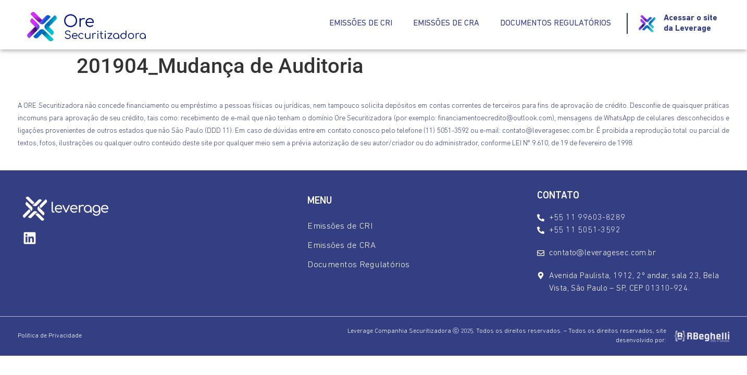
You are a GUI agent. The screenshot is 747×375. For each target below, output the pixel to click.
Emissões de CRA (446, 23)
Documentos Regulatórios (555, 23)
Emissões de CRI (360, 23)
